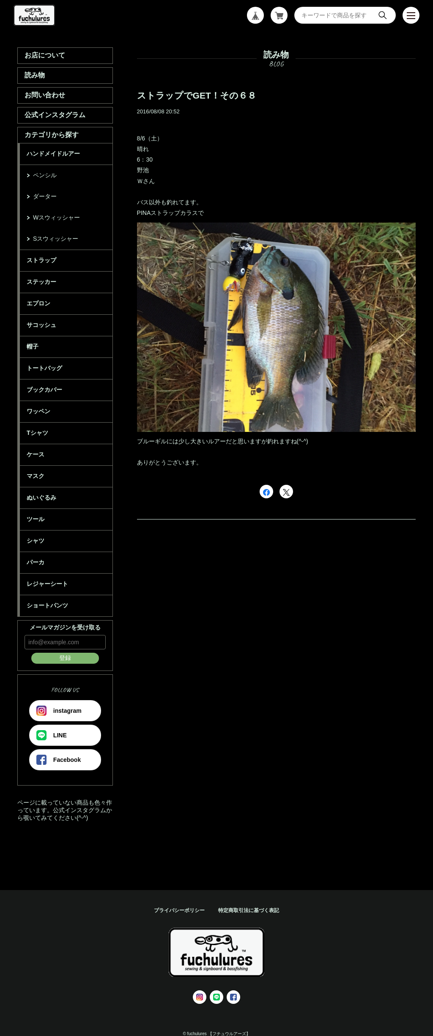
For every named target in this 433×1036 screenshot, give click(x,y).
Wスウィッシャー (56, 217)
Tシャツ (37, 432)
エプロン (38, 303)
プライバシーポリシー (179, 910)
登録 (65, 657)
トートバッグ (44, 368)
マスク (35, 476)
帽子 (32, 346)
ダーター (45, 196)
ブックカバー (44, 389)
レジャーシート (47, 583)
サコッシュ (41, 325)
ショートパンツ (47, 605)
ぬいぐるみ (41, 497)
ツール (35, 519)
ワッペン (38, 411)
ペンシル (45, 175)
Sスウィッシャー (55, 238)
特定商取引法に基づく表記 (248, 910)
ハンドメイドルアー (53, 153)
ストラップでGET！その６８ (196, 95)
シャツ (35, 540)
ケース (35, 454)
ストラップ (41, 260)
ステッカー (41, 281)
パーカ (35, 562)
